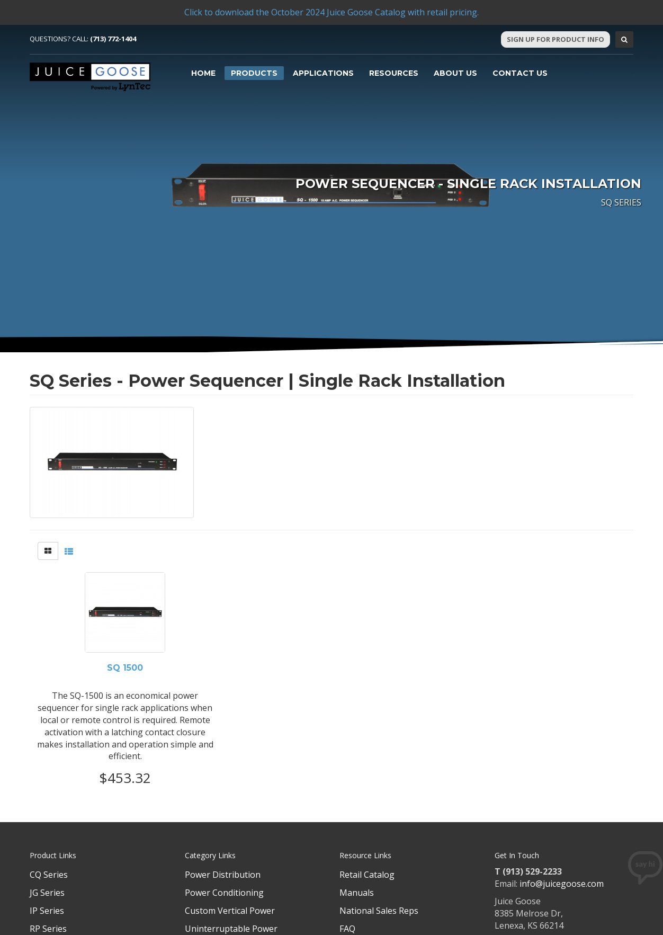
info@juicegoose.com (561, 883)
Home (203, 73)
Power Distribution (223, 874)
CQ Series (49, 874)
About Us (455, 73)
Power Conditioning (224, 892)
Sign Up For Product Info (555, 39)
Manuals (356, 892)
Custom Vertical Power (230, 910)
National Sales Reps (378, 910)
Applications (323, 73)
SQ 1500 (125, 668)
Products (254, 73)
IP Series (47, 910)
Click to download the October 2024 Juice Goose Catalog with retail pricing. (331, 12)
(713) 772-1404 (113, 38)
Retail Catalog (367, 874)
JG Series (47, 892)
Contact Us (520, 73)
